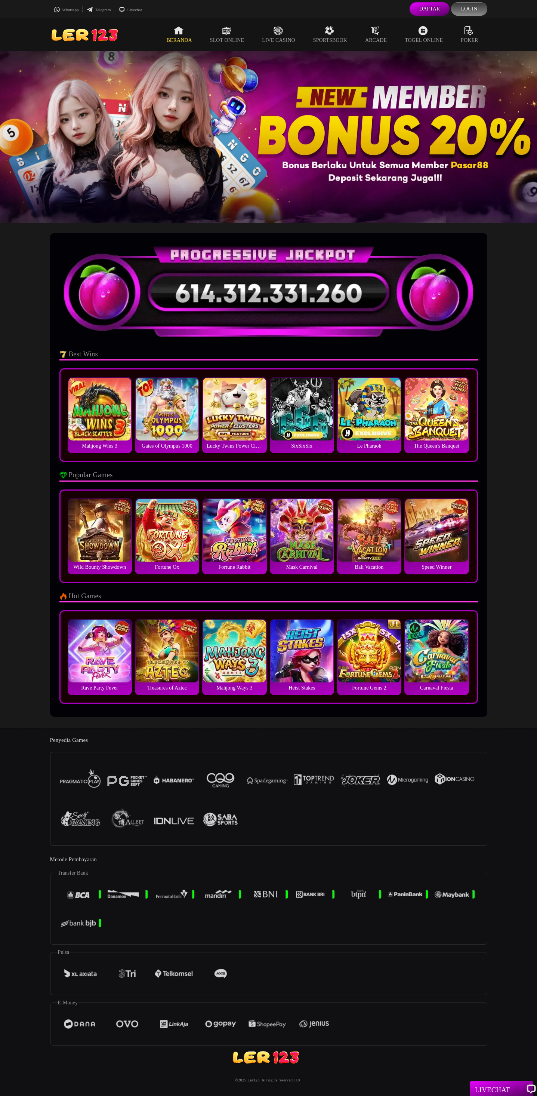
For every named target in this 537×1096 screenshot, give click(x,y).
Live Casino (278, 34)
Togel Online (424, 34)
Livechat (130, 9)
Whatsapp (66, 9)
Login (469, 9)
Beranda (179, 34)
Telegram (99, 9)
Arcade (376, 34)
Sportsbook (330, 34)
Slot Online (227, 34)
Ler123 (253, 1080)
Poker (469, 34)
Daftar (429, 9)
